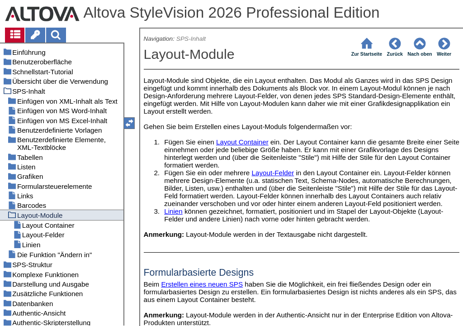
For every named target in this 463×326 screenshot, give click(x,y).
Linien (173, 211)
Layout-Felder (273, 173)
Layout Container (242, 142)
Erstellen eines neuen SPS (202, 284)
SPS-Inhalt (191, 38)
